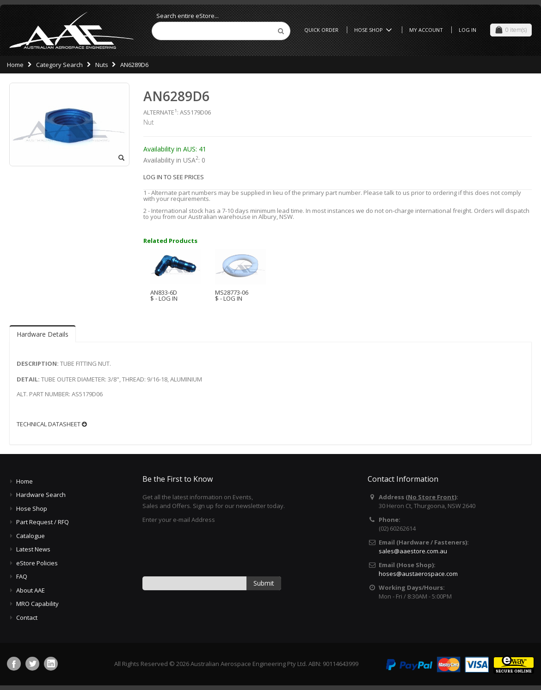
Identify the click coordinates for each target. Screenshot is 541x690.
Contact (26, 617)
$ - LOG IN (164, 298)
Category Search (59, 65)
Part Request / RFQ (42, 522)
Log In (467, 29)
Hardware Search (41, 494)
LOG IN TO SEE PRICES (173, 177)
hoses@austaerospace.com (418, 573)
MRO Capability (37, 603)
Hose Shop (374, 29)
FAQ (21, 576)
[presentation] (212, 549)
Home (15, 65)
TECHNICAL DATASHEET (52, 424)
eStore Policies (37, 563)
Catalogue (30, 536)
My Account (426, 29)
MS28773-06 (231, 292)
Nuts (101, 65)
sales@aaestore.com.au (413, 551)
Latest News (33, 549)
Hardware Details (42, 334)
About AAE (30, 590)
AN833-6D (163, 292)
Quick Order (321, 29)
